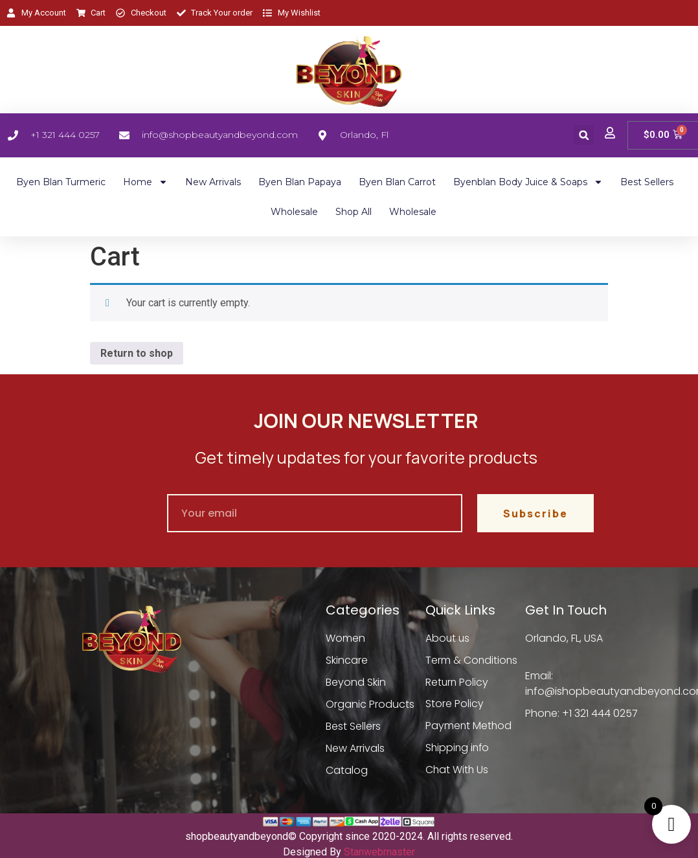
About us (448, 638)
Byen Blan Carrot (397, 182)
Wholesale (294, 212)
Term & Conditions (472, 660)
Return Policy (457, 682)
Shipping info (458, 748)
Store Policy (454, 704)
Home (145, 182)
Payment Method (469, 726)
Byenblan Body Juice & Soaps (528, 182)
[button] (584, 135)
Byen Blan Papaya (299, 182)
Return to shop (136, 353)
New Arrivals (213, 182)
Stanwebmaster (379, 852)
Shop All (353, 212)
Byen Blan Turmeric (61, 182)
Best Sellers (646, 182)
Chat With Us (457, 770)
